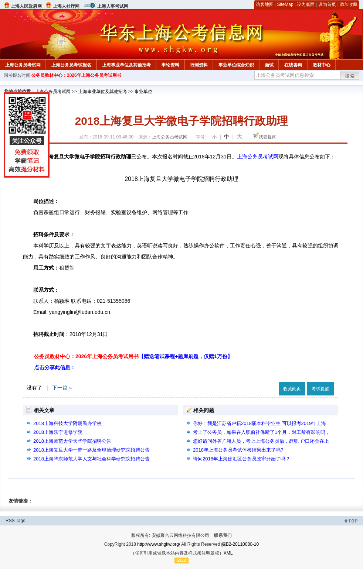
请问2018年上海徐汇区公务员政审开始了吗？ (241, 459)
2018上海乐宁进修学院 (57, 432)
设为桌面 (306, 4)
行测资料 (199, 65)
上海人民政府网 (26, 6)
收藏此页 (292, 388)
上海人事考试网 (112, 6)
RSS (10, 520)
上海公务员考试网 (23, 65)
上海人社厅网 (66, 6)
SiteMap (285, 4)
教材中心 (321, 65)
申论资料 (170, 65)
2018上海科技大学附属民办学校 (67, 423)
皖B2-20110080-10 (240, 544)
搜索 (350, 76)
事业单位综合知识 (236, 65)
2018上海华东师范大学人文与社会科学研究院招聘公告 (91, 459)
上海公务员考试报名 (71, 65)
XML (228, 553)
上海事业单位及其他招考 (126, 65)
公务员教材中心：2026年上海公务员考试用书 (76, 75)
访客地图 (265, 4)
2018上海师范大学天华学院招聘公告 (72, 441)
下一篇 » (62, 388)
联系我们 (223, 535)
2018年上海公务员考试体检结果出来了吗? (238, 450)
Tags (20, 520)
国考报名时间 (17, 75)
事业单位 (143, 91)
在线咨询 (293, 65)
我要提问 (268, 137)
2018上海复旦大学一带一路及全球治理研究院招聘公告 (91, 450)
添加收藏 (348, 4)
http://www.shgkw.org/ (158, 544)
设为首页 (327, 4)
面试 (269, 65)
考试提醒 (320, 388)
